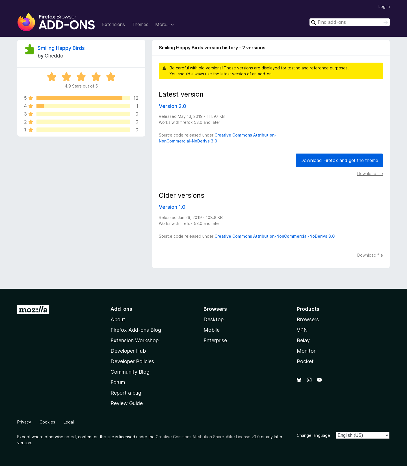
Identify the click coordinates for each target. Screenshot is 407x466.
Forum (118, 382)
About (118, 319)
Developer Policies (132, 361)
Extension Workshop (135, 340)
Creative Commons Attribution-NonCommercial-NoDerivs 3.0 (275, 236)
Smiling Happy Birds (61, 48)
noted (70, 436)
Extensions (113, 24)
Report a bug (126, 393)
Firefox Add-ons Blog (136, 330)
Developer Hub (128, 351)
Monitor (306, 351)
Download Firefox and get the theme (339, 160)
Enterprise (215, 340)
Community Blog (130, 372)
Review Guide (127, 403)
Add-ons (121, 309)
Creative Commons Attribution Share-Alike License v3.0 (208, 436)
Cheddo (54, 56)
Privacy (24, 422)
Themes (140, 24)
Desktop (214, 319)
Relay (303, 340)
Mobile (212, 330)
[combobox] (349, 22)
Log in (384, 6)
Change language (313, 435)
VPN (302, 330)
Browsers (308, 319)
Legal (69, 422)
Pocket (305, 361)
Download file (370, 173)
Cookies (47, 422)
